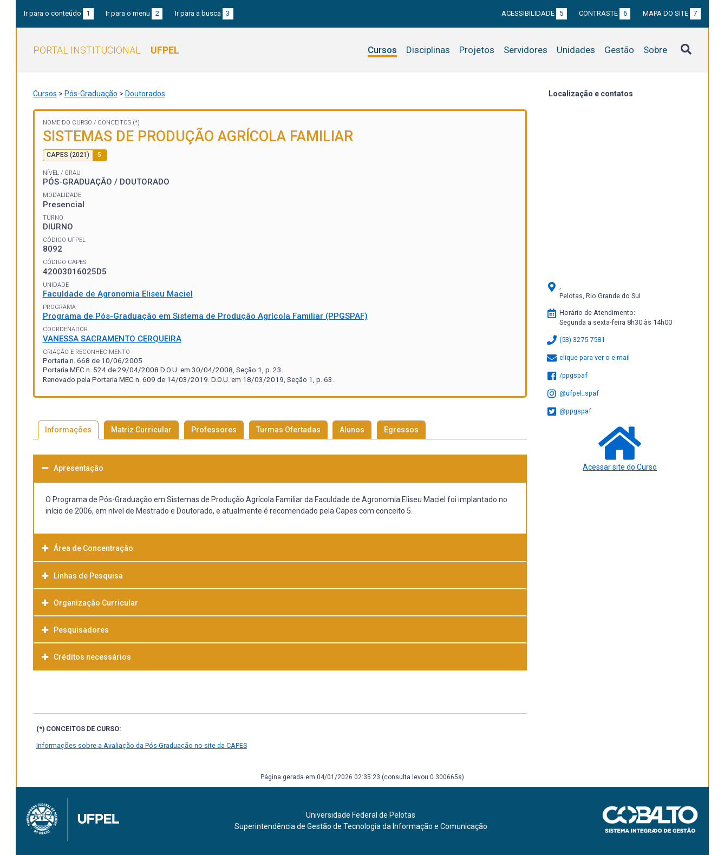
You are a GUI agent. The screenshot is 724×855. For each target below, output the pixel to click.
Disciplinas (428, 49)
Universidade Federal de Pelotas (360, 815)
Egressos (401, 429)
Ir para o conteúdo (59, 13)
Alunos (352, 429)
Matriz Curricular (141, 429)
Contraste (604, 13)
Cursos (382, 49)
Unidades (576, 49)
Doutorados (145, 93)
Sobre (655, 49)
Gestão (619, 49)
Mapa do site (672, 13)
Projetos (476, 49)
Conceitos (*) (118, 122)
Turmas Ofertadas (288, 429)
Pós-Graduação (91, 93)
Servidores (525, 49)
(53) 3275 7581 (575, 340)
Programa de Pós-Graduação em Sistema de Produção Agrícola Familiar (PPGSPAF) (205, 316)
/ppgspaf (567, 375)
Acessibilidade (534, 13)
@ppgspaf (568, 411)
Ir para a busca (204, 13)
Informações (68, 429)
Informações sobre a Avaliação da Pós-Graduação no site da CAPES (141, 745)
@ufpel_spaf (572, 393)
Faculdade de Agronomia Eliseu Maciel (118, 294)
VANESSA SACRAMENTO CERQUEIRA (112, 339)
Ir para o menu (134, 13)
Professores (214, 429)
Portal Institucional (106, 50)
